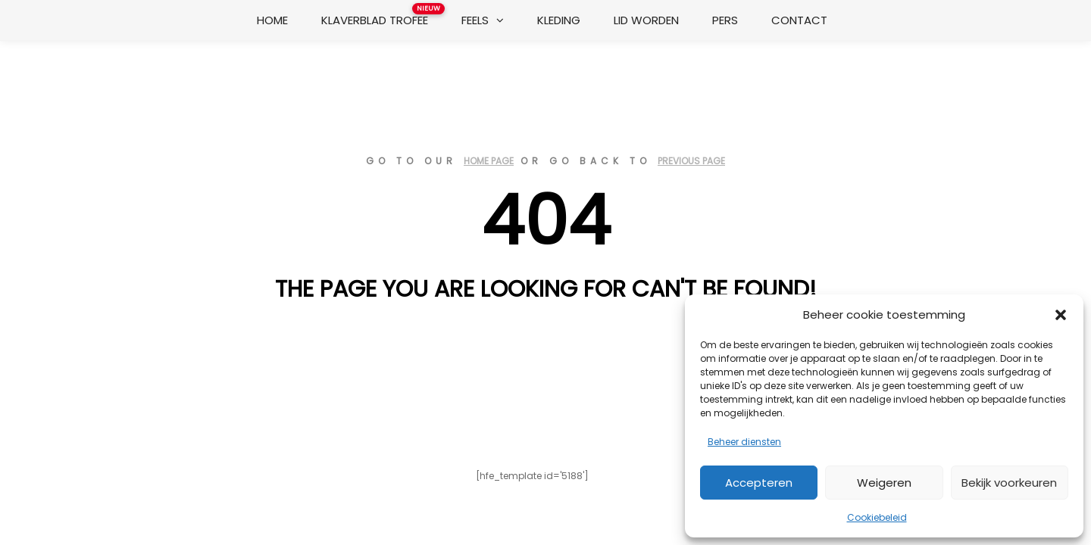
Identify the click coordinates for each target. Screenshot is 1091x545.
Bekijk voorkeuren (1009, 482)
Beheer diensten (744, 441)
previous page (691, 160)
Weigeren (884, 482)
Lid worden (646, 20)
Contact (799, 20)
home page (489, 160)
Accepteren (758, 482)
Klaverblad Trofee (380, 15)
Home (272, 20)
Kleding (558, 20)
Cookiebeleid (877, 517)
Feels (475, 20)
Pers (725, 20)
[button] (1060, 314)
